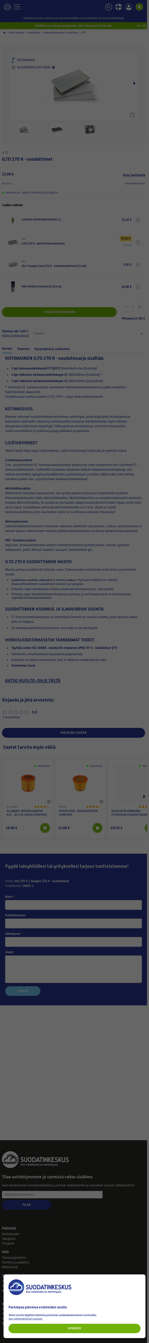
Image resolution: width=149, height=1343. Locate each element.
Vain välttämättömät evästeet (25, 1318)
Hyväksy (74, 1328)
